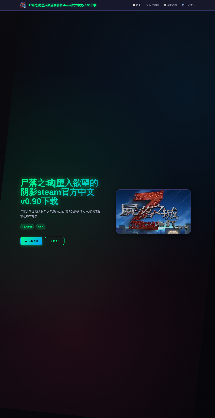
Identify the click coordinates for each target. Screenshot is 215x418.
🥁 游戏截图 (170, 5)
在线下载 (31, 241)
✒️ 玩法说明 (152, 5)
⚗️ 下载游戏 (188, 5)
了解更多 (55, 241)
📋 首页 (136, 5)
